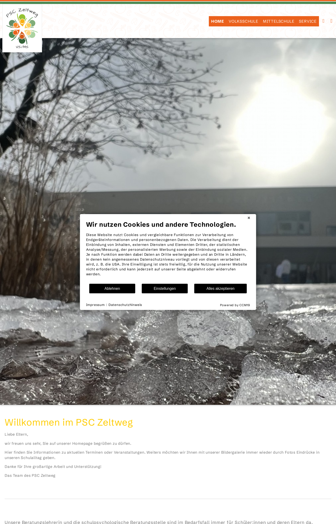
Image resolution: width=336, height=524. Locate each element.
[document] (168, 252)
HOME (217, 21)
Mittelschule (278, 21)
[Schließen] (248, 217)
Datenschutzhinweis (125, 305)
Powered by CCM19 (235, 305)
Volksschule (243, 21)
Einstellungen (165, 289)
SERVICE (308, 21)
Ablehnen (112, 289)
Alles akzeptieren (220, 289)
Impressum (95, 305)
